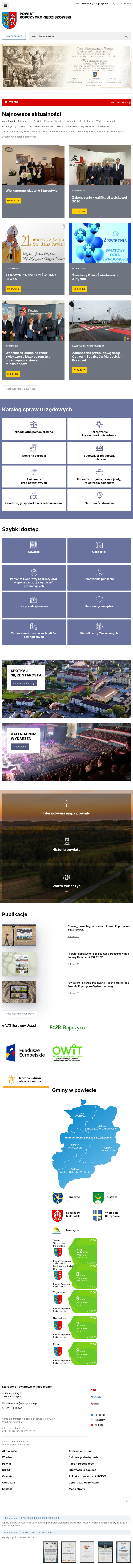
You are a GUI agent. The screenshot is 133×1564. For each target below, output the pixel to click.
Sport (58, 121)
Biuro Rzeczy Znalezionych (99, 633)
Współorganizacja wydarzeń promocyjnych (101, 131)
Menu (5, 5)
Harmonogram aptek (99, 606)
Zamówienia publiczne (99, 579)
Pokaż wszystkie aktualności (20, 388)
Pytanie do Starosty (23, 683)
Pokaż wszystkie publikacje (20, 1013)
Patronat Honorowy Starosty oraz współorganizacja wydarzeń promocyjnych (34, 582)
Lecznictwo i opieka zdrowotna (19, 136)
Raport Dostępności (81, 1463)
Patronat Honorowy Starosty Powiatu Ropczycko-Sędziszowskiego (38, 131)
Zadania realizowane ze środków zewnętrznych (34, 635)
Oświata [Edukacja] (34, 551)
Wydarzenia (87, 126)
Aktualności (8, 121)
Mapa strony (77, 1489)
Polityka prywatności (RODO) (87, 1476)
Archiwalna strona (80, 1451)
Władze (7, 1457)
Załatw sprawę (14, 35)
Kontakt (7, 1489)
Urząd (6, 1470)
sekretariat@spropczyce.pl (94, 3)
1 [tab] (66, 87)
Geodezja (8, 1482)
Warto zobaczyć (67, 886)
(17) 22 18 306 (124, 3)
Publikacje (103, 126)
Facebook (100, 1415)
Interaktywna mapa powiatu (66, 813)
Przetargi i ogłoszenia (14, 126)
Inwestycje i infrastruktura (79, 121)
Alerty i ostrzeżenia (67, 126)
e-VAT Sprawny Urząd (19, 1025)
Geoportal (99, 551)
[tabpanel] (66, 66)
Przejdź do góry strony (127, 1501)
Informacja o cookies (82, 1470)
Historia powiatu (66, 850)
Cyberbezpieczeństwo (84, 1482)
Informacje (24, 121)
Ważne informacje (106, 121)
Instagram (100, 1420)
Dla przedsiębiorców (34, 606)
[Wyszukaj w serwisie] (127, 36)
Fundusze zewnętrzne (41, 126)
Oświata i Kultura (42, 121)
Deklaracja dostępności (84, 1457)
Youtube (99, 1425)
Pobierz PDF (73, 937)
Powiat (6, 1463)
